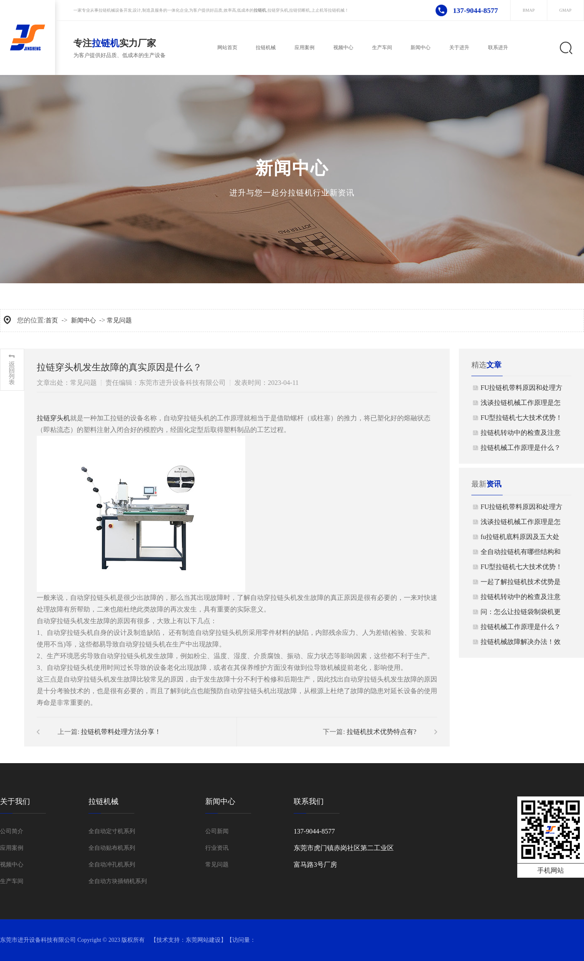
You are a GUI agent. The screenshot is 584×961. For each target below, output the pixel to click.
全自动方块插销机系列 (117, 881)
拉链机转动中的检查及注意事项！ (521, 434)
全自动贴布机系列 (111, 848)
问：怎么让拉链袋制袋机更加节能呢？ (521, 613)
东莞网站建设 (203, 940)
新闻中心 (83, 320)
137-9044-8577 (475, 10)
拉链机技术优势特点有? (381, 731)
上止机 (317, 10)
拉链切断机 (299, 10)
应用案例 (11, 848)
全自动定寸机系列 (111, 831)
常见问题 (119, 320)
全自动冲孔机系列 (111, 864)
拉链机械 (106, 10)
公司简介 (11, 831)
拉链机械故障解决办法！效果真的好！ (521, 643)
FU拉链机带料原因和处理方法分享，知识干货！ (521, 389)
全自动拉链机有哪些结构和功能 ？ (521, 553)
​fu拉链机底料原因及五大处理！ (520, 538)
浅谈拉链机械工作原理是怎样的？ (521, 404)
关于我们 (15, 801)
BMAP (529, 10)
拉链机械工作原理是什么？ (521, 447)
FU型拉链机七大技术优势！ (521, 417)
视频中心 (11, 864)
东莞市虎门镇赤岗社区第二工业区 (344, 847)
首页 (51, 320)
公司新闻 (217, 831)
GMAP (565, 10)
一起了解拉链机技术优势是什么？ (521, 583)
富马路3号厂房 (315, 864)
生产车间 (11, 881)
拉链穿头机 (277, 10)
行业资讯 (217, 848)
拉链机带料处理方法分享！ (121, 731)
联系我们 (309, 801)
